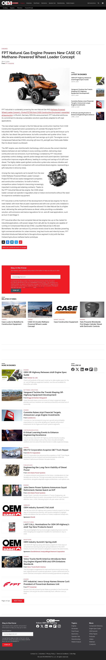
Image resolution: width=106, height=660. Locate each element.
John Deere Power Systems (36, 473)
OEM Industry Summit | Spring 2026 (40, 542)
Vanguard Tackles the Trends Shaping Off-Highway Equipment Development (81, 91)
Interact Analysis (40, 551)
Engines (5, 48)
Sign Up (16, 290)
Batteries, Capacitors (31, 390)
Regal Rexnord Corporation (55, 551)
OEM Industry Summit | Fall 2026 (39, 507)
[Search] (98, 3)
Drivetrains (27, 539)
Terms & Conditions (63, 654)
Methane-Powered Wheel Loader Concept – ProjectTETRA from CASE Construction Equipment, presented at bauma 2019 (35, 112)
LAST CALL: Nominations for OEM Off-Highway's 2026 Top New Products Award (46, 525)
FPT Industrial (9, 63)
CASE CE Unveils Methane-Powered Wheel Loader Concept (39, 324)
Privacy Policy (40, 287)
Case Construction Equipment (66, 322)
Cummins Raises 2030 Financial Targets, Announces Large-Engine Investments (82, 103)
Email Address (16, 273)
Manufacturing (29, 522)
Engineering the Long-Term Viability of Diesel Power (45, 468)
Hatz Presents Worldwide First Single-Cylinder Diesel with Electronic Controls (91, 324)
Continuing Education (31, 430)
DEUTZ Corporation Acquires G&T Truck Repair (46, 450)
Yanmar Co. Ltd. (32, 378)
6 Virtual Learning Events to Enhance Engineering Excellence (82, 114)
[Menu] (102, 3)
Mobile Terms (29, 287)
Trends (4, 319)
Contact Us (33, 654)
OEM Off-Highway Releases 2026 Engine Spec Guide (81, 78)
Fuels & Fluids (28, 465)
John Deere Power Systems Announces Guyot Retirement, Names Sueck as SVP (45, 488)
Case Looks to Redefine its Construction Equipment (12, 323)
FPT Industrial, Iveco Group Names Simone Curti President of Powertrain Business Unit (46, 582)
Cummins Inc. (31, 418)
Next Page (18, 601)
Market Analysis (59, 319)
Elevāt (33, 517)
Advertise (42, 654)
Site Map (73, 654)
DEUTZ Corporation (33, 453)
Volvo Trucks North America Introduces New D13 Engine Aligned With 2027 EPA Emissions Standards (45, 561)
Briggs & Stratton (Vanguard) (37, 398)
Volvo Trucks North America (36, 567)
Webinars (27, 505)
